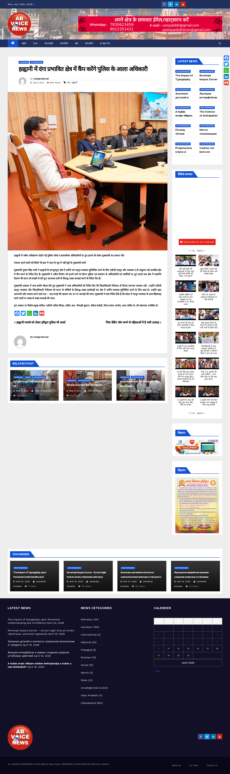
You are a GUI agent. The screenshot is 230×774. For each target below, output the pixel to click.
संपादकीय (89, 43)
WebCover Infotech (99, 764)
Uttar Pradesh (89, 695)
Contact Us (211, 765)
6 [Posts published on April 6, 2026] (158, 635)
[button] (220, 43)
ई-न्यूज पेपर (105, 43)
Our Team (193, 765)
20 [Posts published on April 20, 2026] (159, 649)
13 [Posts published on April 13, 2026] (159, 642)
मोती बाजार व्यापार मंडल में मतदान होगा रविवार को (84, 385)
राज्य (35, 43)
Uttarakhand (36, 62)
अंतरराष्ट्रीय (48, 43)
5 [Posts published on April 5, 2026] (217, 628)
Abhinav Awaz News (50, 764)
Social (28, 377)
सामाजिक (64, 43)
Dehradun (87, 619)
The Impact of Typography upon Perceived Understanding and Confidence (29, 577)
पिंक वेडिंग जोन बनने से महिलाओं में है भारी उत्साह (133, 322)
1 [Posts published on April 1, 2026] (178, 628)
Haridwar (24, 62)
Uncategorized (183, 71)
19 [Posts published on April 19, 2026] (217, 642)
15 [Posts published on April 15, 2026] (178, 642)
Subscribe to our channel (197, 241)
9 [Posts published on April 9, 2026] (188, 635)
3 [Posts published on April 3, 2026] (197, 628)
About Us (176, 765)
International (89, 634)
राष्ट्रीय (24, 43)
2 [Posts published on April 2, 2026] (188, 628)
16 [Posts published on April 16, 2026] (188, 642)
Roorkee (86, 657)
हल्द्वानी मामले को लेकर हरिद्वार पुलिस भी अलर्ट (40, 322)
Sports (85, 672)
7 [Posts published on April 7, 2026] (168, 635)
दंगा (68, 82)
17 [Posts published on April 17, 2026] (198, 642)
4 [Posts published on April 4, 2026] (207, 628)
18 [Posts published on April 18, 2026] (207, 642)
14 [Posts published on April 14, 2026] (168, 642)
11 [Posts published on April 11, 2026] (207, 635)
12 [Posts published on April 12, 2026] (217, 635)
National (86, 642)
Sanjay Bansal (41, 78)
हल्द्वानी (74, 82)
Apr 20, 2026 (23, 581)
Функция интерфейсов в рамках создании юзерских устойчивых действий (191, 577)
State (84, 680)
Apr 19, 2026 (76, 581)
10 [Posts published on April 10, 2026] (198, 635)
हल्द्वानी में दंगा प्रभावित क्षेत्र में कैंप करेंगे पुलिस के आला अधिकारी (83, 69)
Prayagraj (86, 649)
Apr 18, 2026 (184, 581)
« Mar (157, 671)
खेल (76, 43)
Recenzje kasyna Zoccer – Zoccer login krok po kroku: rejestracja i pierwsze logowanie (86, 577)
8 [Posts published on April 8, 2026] (178, 635)
